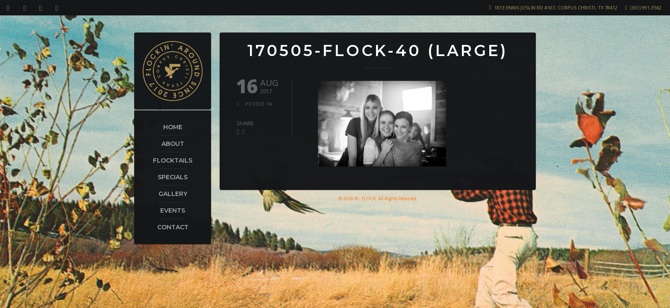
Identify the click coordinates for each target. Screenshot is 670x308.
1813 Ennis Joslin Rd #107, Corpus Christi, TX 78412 (555, 7)
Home (172, 127)
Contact (172, 227)
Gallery (173, 194)
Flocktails (172, 160)
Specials (173, 177)
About (173, 144)
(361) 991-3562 (645, 7)
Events (172, 210)
